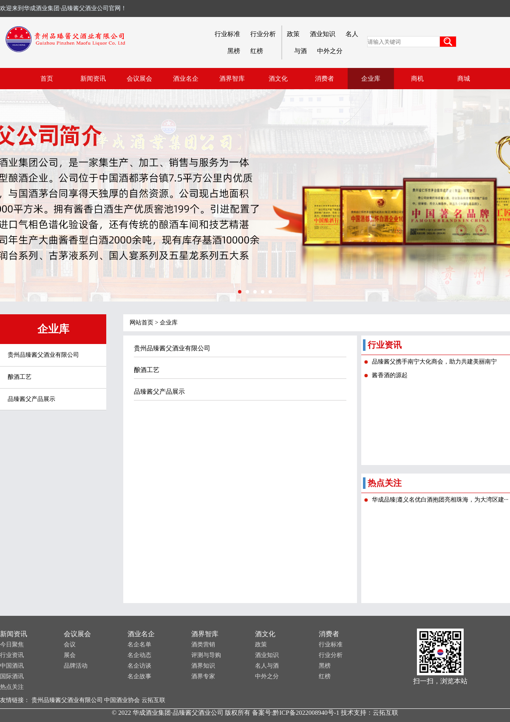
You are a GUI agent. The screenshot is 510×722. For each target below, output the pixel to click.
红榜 (256, 51)
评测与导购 (206, 655)
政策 (293, 34)
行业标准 (227, 34)
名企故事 (139, 676)
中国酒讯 (12, 666)
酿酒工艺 (19, 377)
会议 (70, 644)
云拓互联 (153, 700)
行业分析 (263, 34)
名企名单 (139, 644)
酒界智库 (204, 633)
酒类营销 (203, 644)
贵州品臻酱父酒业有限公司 (43, 355)
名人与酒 (267, 666)
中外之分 (330, 51)
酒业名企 (141, 633)
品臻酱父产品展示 (31, 399)
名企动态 (139, 655)
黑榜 (233, 51)
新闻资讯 (13, 633)
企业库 (169, 322)
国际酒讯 (12, 676)
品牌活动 (76, 666)
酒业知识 (322, 34)
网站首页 (141, 322)
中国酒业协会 (122, 700)
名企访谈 (139, 666)
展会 (70, 655)
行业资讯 (12, 655)
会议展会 (77, 633)
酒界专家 (203, 676)
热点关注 (12, 687)
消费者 (329, 633)
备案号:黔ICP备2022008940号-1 (295, 712)
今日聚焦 (12, 644)
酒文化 (265, 633)
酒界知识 (203, 666)
